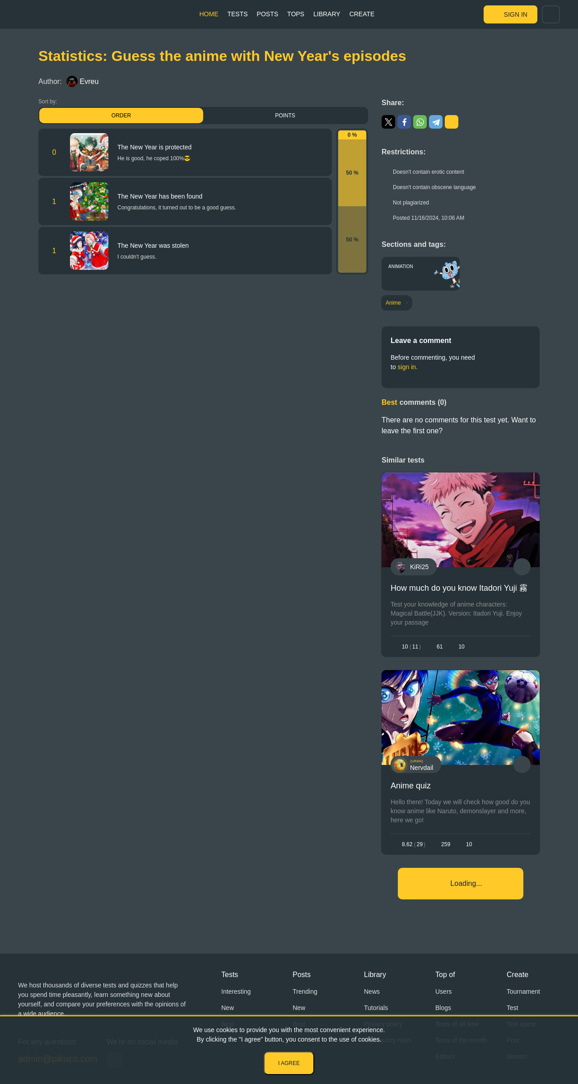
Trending (305, 991)
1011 (411, 647)
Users (443, 991)
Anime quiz (411, 785)
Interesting (236, 991)
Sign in (515, 14)
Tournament (523, 991)
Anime (393, 303)
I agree (289, 1063)
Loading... (466, 883)
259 (445, 844)
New (227, 1007)
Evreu (82, 81)
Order (121, 115)
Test (512, 1007)
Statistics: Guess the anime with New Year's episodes (222, 56)
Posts (267, 14)
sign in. (408, 367)
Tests (237, 14)
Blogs (443, 1007)
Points (285, 115)
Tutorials (376, 1007)
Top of (445, 974)
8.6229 (413, 844)
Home (208, 14)
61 (440, 647)
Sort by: (47, 101)
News (372, 991)
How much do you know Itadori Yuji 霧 (459, 588)
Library (326, 14)
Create (362, 14)
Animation (400, 266)
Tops (295, 14)
